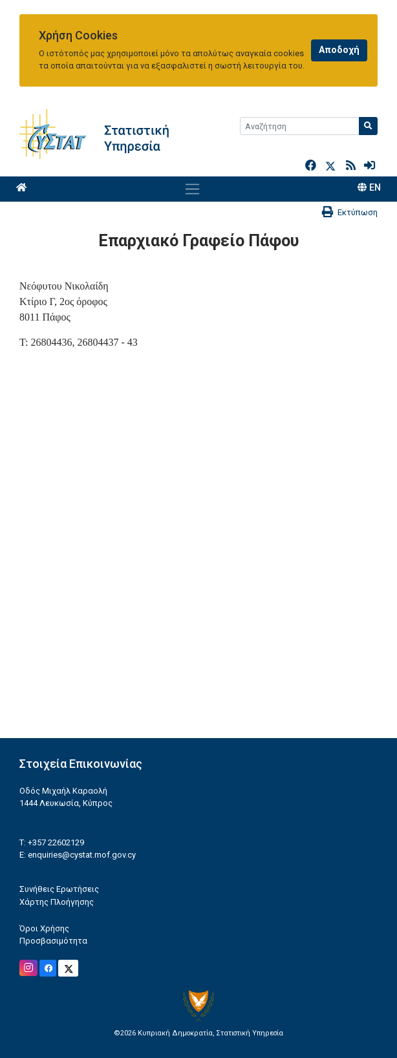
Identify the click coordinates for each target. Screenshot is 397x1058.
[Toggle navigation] (192, 189)
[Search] (299, 126)
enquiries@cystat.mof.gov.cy (82, 855)
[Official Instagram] (28, 968)
